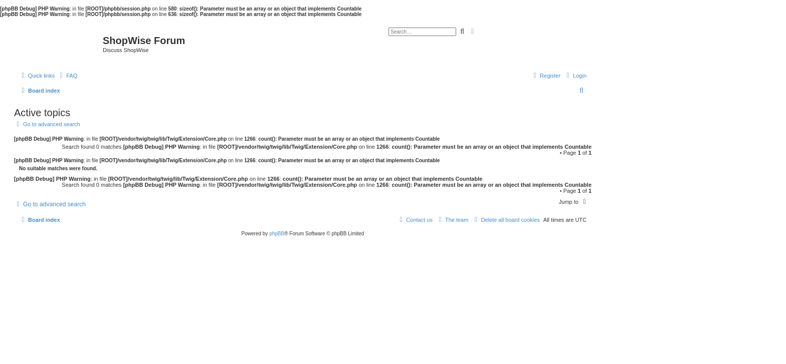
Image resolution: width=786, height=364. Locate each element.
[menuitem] (67, 76)
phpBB (276, 233)
